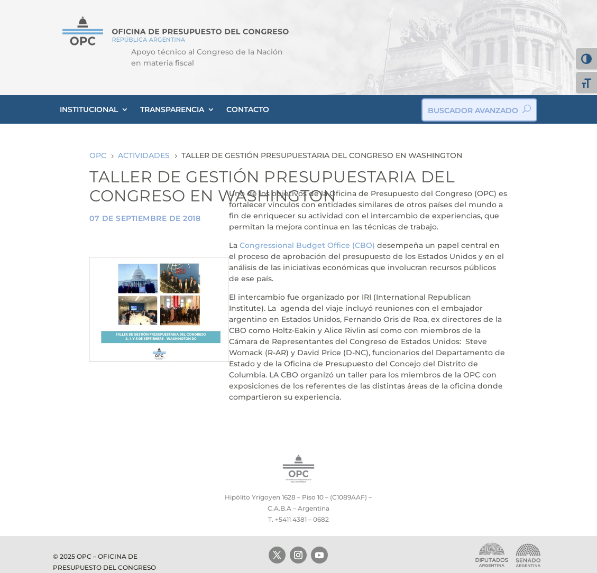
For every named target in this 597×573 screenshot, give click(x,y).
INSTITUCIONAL (89, 109)
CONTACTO (247, 109)
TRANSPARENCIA (172, 109)
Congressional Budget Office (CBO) (307, 245)
